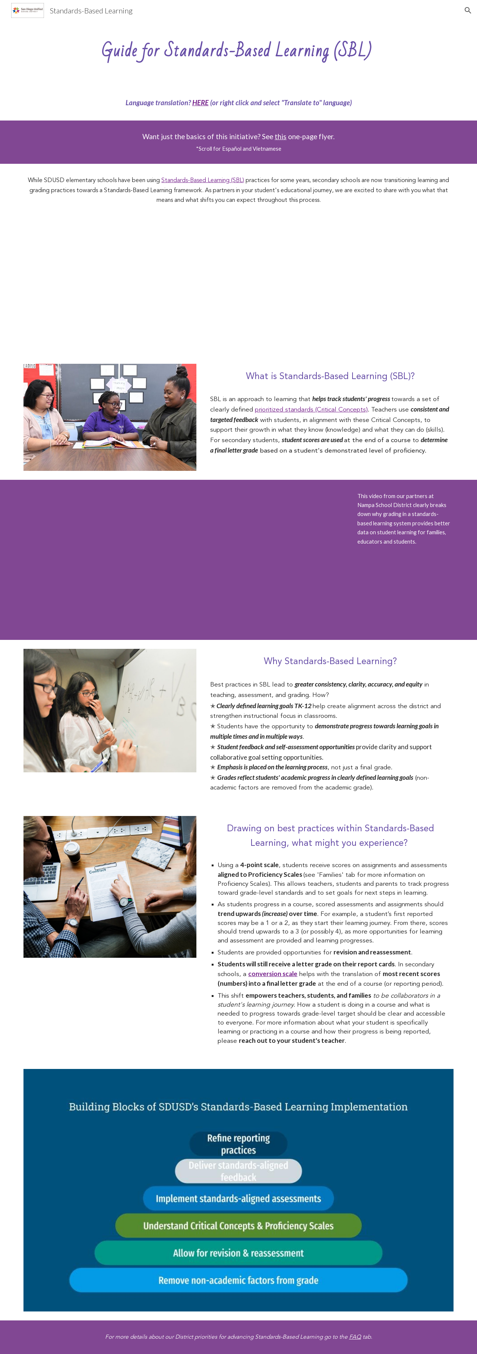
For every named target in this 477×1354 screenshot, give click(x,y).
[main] (238, 47)
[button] (468, 10)
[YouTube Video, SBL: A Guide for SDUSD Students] (238, 286)
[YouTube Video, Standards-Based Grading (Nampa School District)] (238, 560)
